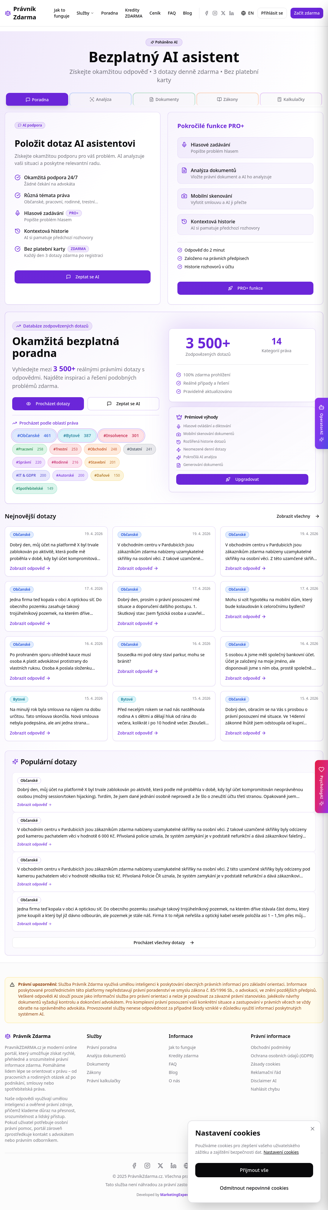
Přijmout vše (254, 1170)
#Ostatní (139, 447)
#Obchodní (102, 447)
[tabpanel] (164, 425)
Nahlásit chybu (265, 1087)
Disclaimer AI (264, 1079)
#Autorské (70, 473)
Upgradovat (242, 478)
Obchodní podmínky (271, 1046)
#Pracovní (29, 447)
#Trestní (65, 447)
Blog (187, 13)
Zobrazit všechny (298, 514)
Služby (85, 13)
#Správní (28, 460)
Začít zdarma (307, 13)
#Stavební (102, 460)
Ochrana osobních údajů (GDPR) (282, 1054)
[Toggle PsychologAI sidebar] (321, 786)
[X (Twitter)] (223, 13)
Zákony (94, 1071)
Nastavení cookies (281, 1152)
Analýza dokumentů (106, 1054)
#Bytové (77, 434)
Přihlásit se (272, 13)
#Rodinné (64, 460)
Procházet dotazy (48, 402)
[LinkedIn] (231, 13)
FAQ (172, 13)
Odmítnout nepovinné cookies (254, 1188)
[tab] (37, 98)
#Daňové (107, 473)
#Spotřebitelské (34, 486)
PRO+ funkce (245, 286)
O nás (174, 1079)
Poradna (109, 13)
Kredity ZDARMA (133, 13)
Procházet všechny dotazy (164, 941)
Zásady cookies (265, 1062)
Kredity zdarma (184, 1054)
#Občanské (34, 434)
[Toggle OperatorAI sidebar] (321, 423)
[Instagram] (215, 13)
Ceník (154, 13)
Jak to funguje (62, 13)
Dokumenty (98, 1062)
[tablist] (164, 98)
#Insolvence (121, 434)
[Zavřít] (312, 1129)
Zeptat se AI (82, 275)
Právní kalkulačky (104, 1079)
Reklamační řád (266, 1071)
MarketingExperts (175, 1193)
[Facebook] (206, 13)
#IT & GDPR (31, 473)
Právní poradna (102, 1046)
